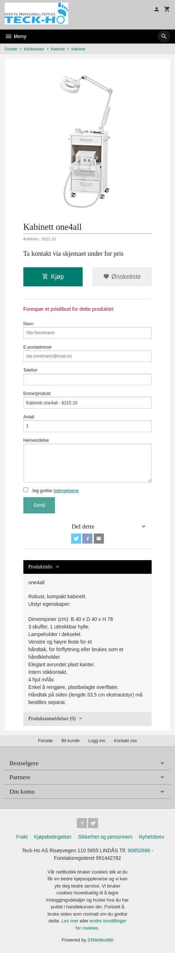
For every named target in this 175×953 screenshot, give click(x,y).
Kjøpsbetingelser (53, 837)
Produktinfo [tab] (40, 566)
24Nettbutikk (101, 940)
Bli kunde (70, 740)
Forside (11, 49)
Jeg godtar (51, 490)
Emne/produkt (87, 400)
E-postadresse (87, 353)
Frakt (22, 837)
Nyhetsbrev (152, 837)
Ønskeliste (122, 276)
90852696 (139, 850)
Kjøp (53, 276)
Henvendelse (87, 460)
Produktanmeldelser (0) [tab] (52, 718)
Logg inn (96, 740)
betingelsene (66, 490)
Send (39, 505)
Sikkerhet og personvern (105, 837)
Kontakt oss (125, 740)
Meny (16, 36)
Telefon (87, 376)
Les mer (70, 920)
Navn (87, 330)
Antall (87, 423)
